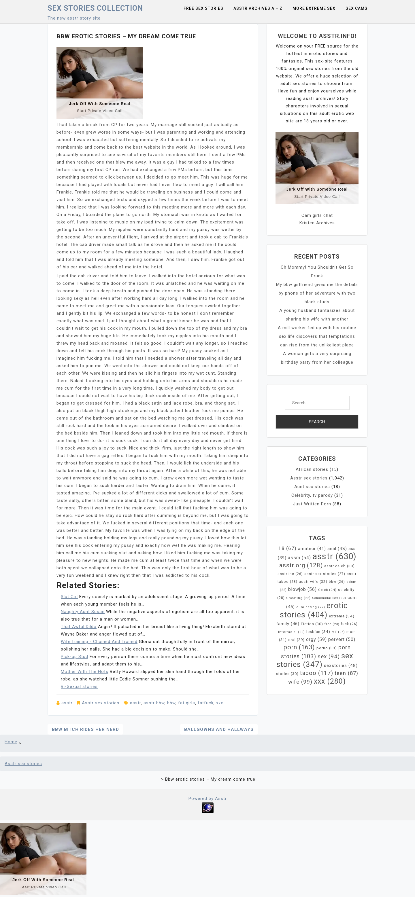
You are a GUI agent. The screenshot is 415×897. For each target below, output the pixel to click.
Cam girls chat (317, 215)
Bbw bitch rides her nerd (85, 729)
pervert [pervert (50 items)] (341, 639)
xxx (219, 703)
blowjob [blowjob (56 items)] (302, 589)
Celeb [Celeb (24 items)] (327, 590)
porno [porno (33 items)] (326, 648)
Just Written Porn (312, 504)
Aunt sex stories (312, 486)
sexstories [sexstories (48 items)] (341, 665)
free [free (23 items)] (332, 624)
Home (11, 741)
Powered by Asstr (207, 798)
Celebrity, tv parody (312, 495)
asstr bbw (154, 703)
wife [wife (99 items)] (300, 681)
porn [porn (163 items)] (299, 647)
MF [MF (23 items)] (338, 632)
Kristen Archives (317, 222)
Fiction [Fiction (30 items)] (312, 624)
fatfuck (206, 703)
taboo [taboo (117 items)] (316, 673)
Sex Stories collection (95, 8)
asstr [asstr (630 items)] (334, 556)
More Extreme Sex (314, 8)
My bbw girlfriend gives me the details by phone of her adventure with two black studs (317, 293)
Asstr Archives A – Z (257, 8)
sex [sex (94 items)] (329, 656)
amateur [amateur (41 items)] (312, 548)
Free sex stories (203, 8)
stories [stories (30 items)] (287, 674)
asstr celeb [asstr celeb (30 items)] (339, 566)
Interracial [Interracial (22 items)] (291, 632)
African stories (312, 469)
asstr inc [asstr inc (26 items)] (290, 574)
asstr (67, 703)
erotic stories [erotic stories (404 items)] (314, 610)
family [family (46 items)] (287, 623)
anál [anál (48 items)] (337, 548)
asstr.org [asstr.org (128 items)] (301, 565)
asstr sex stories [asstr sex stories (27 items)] (324, 574)
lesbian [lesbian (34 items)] (318, 631)
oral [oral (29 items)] (296, 640)
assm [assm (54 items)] (299, 557)
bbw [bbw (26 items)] (337, 582)
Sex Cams (356, 8)
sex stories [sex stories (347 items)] (314, 660)
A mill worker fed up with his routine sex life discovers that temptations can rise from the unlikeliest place (317, 336)
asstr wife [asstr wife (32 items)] (313, 581)
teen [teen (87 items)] (346, 673)
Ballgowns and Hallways (219, 729)
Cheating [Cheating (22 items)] (298, 598)
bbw (171, 703)
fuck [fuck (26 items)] (349, 624)
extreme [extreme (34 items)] (341, 616)
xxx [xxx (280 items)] (330, 681)
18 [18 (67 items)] (287, 548)
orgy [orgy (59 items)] (316, 639)
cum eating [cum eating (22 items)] (310, 607)
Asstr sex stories (100, 703)
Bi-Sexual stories (79, 686)
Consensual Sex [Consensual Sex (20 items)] (329, 598)
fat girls (186, 703)
